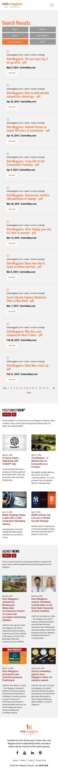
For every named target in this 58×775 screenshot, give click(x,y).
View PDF (11, 73)
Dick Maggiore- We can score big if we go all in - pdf (27, 60)
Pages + (15, 29)
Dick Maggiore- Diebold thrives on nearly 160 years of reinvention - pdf (28, 129)
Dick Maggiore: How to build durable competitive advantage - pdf (28, 94)
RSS (14, 414)
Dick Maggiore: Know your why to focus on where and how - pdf (26, 265)
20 (54, 388)
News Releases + (43, 36)
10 (33, 388)
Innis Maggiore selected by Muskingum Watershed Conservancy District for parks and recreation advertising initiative (14, 609)
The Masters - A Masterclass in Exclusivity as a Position (39, 462)
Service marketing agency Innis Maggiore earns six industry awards (41, 676)
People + (43, 42)
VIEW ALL (7, 414)
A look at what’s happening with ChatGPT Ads (10, 461)
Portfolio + (42, 29)
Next (29, 392)
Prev (5, 388)
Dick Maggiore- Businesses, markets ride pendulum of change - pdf (28, 197)
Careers (15, 760)
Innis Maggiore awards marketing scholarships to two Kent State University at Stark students (42, 605)
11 (36, 388)
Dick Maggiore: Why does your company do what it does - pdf (25, 333)
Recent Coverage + (15, 42)
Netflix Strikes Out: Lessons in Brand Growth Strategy (41, 518)
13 (44, 388)
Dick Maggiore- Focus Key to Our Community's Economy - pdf (26, 163)
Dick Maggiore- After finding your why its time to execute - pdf (29, 231)
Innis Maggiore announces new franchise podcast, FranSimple (12, 676)
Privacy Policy (41, 760)
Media (23, 760)
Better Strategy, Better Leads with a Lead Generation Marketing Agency (14, 519)
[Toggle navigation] (52, 5)
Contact (30, 760)
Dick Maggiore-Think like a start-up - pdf (28, 367)
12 (40, 388)
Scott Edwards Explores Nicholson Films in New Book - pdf (26, 299)
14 (47, 388)
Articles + (15, 36)
